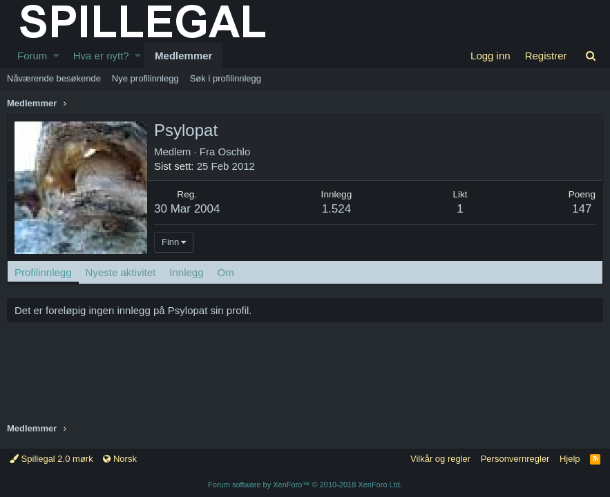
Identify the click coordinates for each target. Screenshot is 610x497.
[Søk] (591, 55)
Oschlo (234, 151)
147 (581, 208)
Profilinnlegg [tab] (43, 272)
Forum (32, 55)
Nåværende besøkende (54, 78)
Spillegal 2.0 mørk (51, 459)
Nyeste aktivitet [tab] (121, 272)
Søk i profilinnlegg (225, 78)
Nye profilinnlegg (145, 78)
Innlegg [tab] (186, 272)
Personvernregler (515, 459)
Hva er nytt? (101, 55)
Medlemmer (183, 55)
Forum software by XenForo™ (305, 484)
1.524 (337, 208)
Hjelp (570, 459)
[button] (56, 55)
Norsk (120, 459)
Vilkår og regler (440, 459)
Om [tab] (226, 272)
